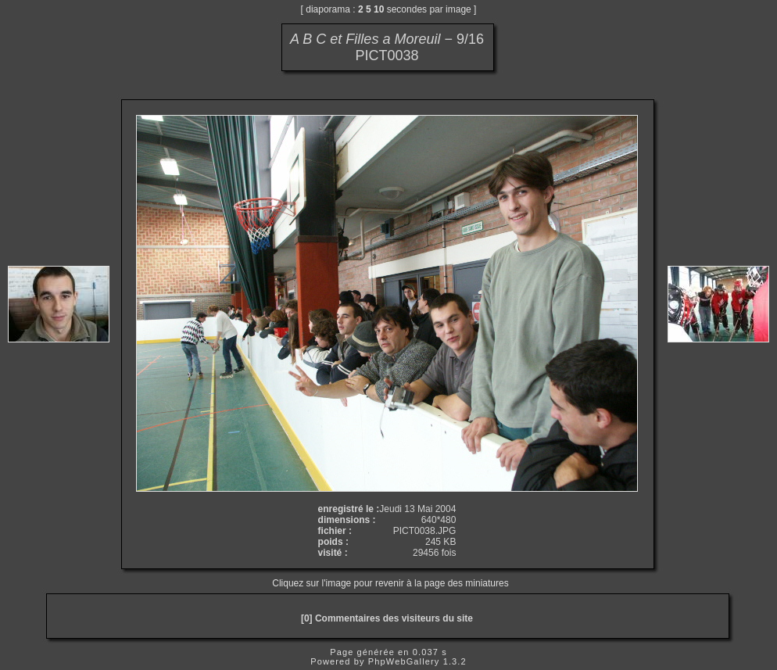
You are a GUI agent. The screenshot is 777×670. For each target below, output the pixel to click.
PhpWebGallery (404, 661)
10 (379, 9)
